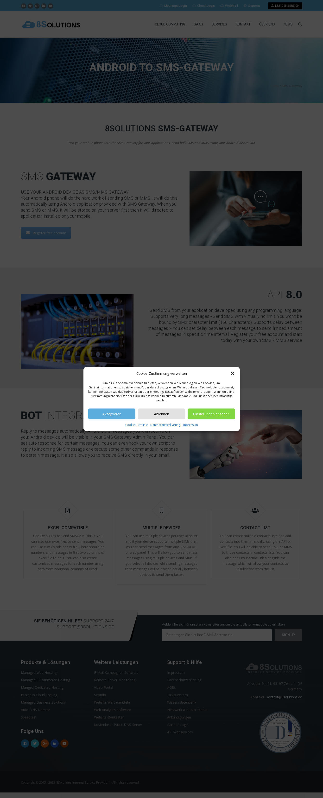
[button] (232, 373)
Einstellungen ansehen (211, 414)
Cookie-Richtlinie (136, 425)
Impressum (190, 425)
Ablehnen (161, 414)
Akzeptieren (111, 414)
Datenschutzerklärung (165, 425)
